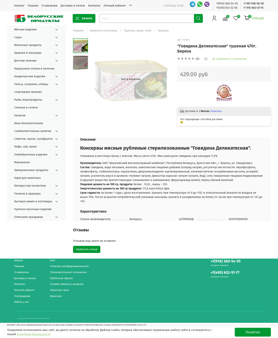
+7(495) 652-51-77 (225, 272)
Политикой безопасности (34, 334)
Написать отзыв (86, 249)
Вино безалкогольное (28, 123)
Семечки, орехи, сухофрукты (33, 138)
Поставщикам (22, 296)
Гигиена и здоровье (27, 193)
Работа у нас (21, 302)
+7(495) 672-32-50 (226, 7)
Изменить (216, 111)
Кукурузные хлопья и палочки (34, 68)
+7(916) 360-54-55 (227, 3)
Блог (52, 260)
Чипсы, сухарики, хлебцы (31, 84)
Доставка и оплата (73, 5)
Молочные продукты (27, 45)
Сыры (18, 37)
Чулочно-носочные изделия (33, 209)
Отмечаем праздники (28, 217)
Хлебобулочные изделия (30, 154)
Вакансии (56, 296)
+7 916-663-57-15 (253, 7)
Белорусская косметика (30, 185)
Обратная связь (59, 290)
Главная (33, 5)
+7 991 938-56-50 (253, 3)
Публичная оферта (61, 278)
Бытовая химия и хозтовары (33, 201)
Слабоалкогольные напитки (32, 131)
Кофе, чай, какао (25, 146)
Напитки (20, 115)
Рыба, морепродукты (28, 99)
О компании (49, 5)
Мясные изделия (25, 29)
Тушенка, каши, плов (137, 30)
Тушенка (163, 30)
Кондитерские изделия (29, 76)
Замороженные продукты (31, 170)
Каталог (19, 5)
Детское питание (25, 60)
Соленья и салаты (26, 107)
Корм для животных (27, 178)
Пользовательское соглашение (68, 272)
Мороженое (22, 162)
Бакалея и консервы (103, 30)
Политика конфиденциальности (69, 266)
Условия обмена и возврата (66, 284)
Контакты (94, 5)
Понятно (253, 332)
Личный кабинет (115, 5)
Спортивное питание (28, 92)
